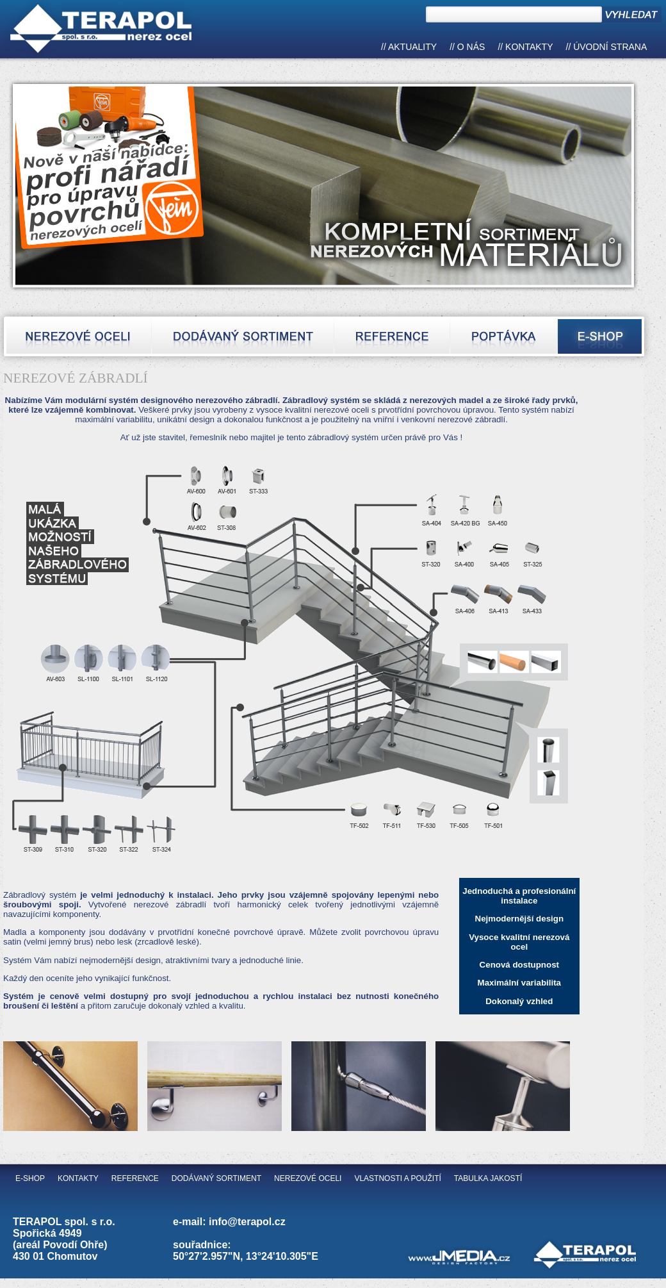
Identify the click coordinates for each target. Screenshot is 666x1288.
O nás (471, 47)
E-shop (30, 1178)
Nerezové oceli (307, 1178)
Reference (135, 1178)
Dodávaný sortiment (216, 1178)
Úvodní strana (610, 47)
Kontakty (529, 47)
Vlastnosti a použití (397, 1178)
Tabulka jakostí (488, 1178)
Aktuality (412, 47)
